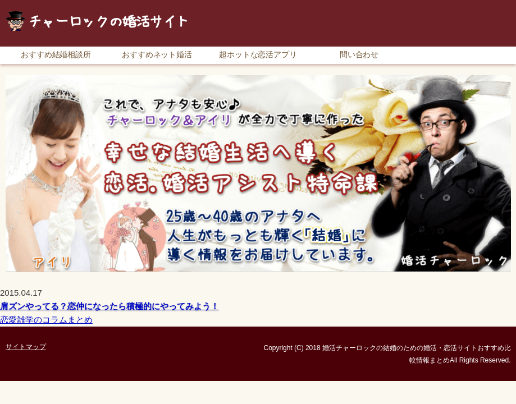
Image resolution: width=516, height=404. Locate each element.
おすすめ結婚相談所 (56, 54)
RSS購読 (432, 5)
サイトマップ (485, 5)
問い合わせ (359, 54)
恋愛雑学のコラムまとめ (46, 319)
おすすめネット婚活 (157, 54)
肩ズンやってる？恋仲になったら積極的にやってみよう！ (109, 306)
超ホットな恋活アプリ (258, 54)
